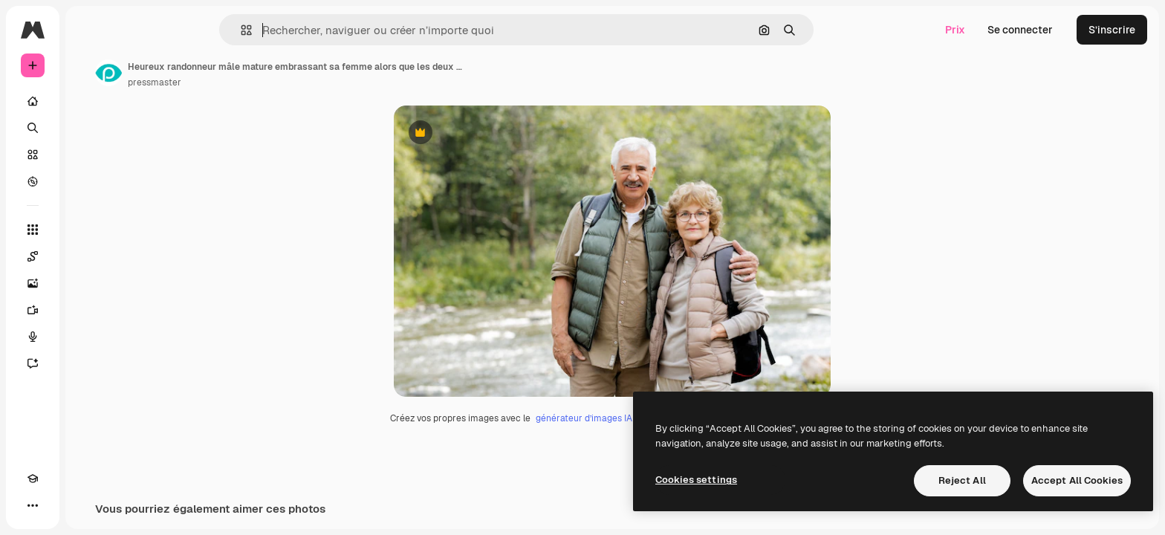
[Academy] (33, 505)
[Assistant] (89, 363)
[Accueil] (89, 101)
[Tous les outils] (89, 229)
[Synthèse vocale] (89, 336)
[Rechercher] (89, 128)
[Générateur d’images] (89, 283)
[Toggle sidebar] (146, 30)
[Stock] (89, 154)
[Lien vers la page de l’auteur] (221, 72)
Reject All (962, 480)
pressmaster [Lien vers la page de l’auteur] (267, 82)
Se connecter (1020, 29)
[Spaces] (89, 256)
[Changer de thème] (59, 505)
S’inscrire (1111, 29)
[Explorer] (89, 181)
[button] (296, 30)
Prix (955, 29)
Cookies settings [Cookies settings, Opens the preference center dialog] (696, 479)
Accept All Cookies (1077, 480)
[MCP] (86, 505)
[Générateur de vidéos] (89, 310)
